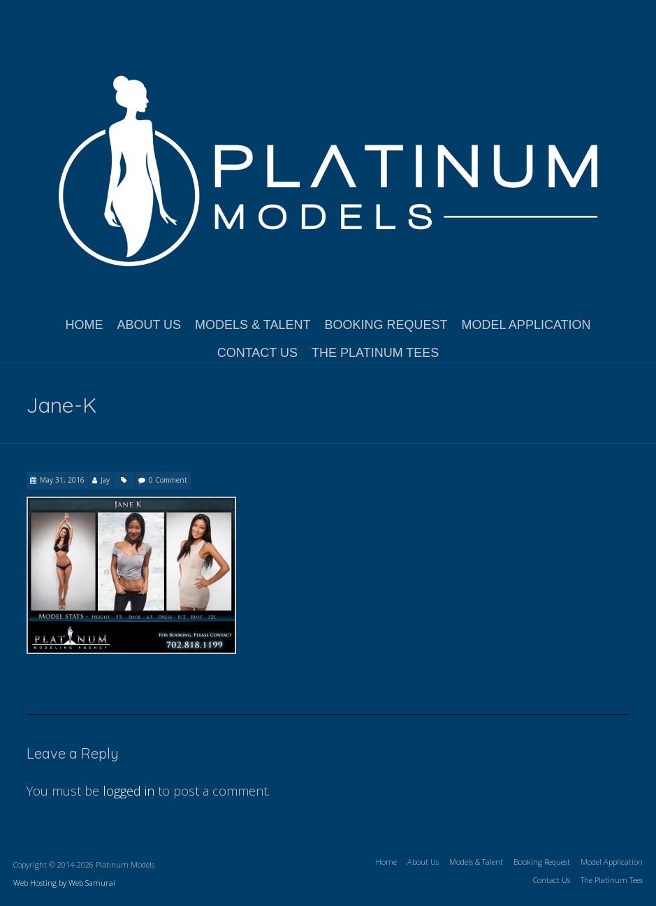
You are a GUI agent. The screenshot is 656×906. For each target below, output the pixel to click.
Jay (105, 480)
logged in (128, 790)
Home (84, 325)
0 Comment (168, 480)
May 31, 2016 (62, 480)
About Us (149, 325)
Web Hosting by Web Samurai (64, 882)
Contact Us (257, 353)
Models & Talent (252, 325)
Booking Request (385, 325)
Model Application (526, 325)
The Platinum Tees (375, 353)
